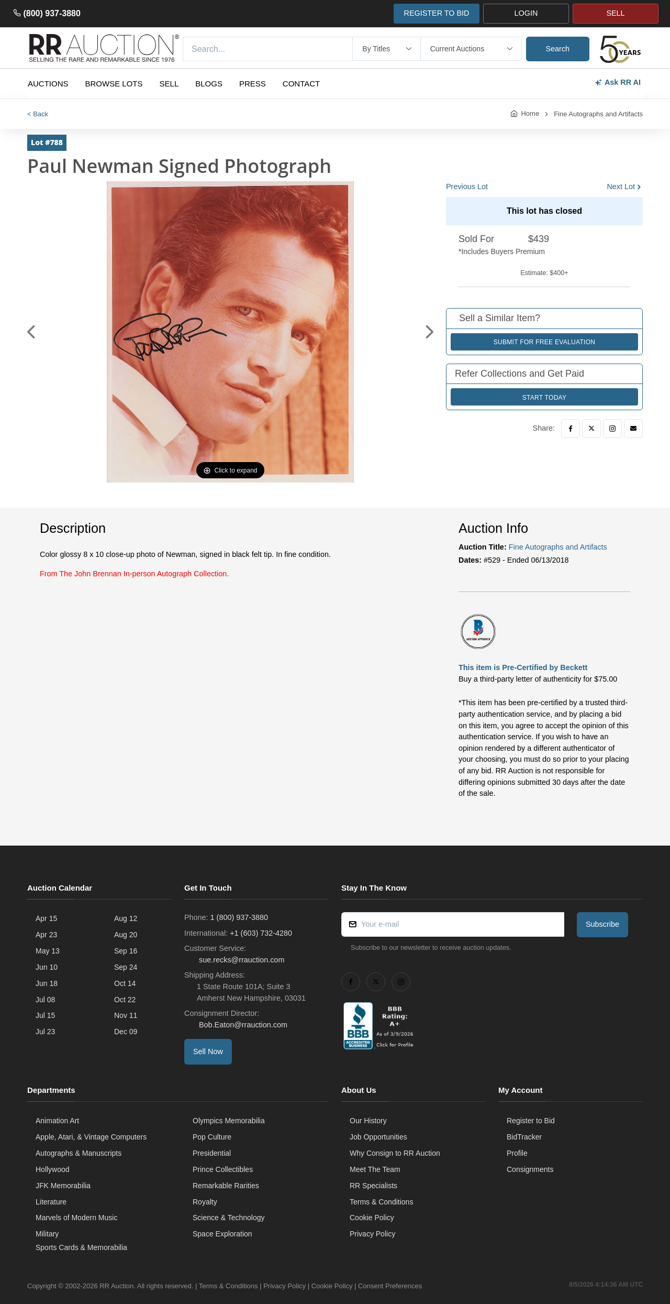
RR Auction (116, 1286)
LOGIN (526, 13)
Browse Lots (114, 83)
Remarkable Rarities (226, 1185)
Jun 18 (47, 983)
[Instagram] (612, 428)
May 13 (48, 951)
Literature (51, 1202)
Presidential (212, 1153)
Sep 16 (125, 951)
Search (558, 49)
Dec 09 (125, 1031)
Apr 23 (46, 934)
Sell (169, 83)
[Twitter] (591, 428)
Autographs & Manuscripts (78, 1153)
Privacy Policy (372, 1234)
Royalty (205, 1202)
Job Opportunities (378, 1137)
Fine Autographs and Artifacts (598, 114)
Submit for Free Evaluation (545, 342)
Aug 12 (125, 918)
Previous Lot (467, 186)
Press (252, 83)
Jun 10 (47, 967)
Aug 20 (125, 934)
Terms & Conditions (381, 1202)
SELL (615, 13)
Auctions (48, 83)
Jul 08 (45, 999)
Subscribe (602, 924)
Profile (517, 1153)
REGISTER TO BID (436, 13)
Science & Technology (229, 1217)
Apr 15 (46, 918)
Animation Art (57, 1120)
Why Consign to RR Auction (395, 1153)
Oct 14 (125, 983)
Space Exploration (222, 1234)
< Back (37, 114)
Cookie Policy (372, 1217)
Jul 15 (45, 1015)
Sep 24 (125, 967)
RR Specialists (373, 1185)
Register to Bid (531, 1120)
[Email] (633, 428)
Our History (368, 1120)
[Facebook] (570, 428)
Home (530, 113)
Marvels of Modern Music (76, 1217)
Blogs (208, 83)
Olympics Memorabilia (229, 1120)
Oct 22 (125, 999)
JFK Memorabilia (63, 1185)
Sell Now (208, 1051)
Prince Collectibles (223, 1169)
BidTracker (524, 1137)
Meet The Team (375, 1169)
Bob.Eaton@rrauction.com (242, 1025)
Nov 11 (125, 1015)
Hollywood (53, 1169)
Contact (301, 83)
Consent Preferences (390, 1286)
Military (47, 1234)
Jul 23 (45, 1031)
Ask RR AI (617, 82)
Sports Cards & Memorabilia (81, 1247)
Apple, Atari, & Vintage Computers (91, 1137)
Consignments (530, 1169)
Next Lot (621, 186)
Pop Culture (212, 1137)
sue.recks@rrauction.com (240, 960)
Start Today (544, 397)
